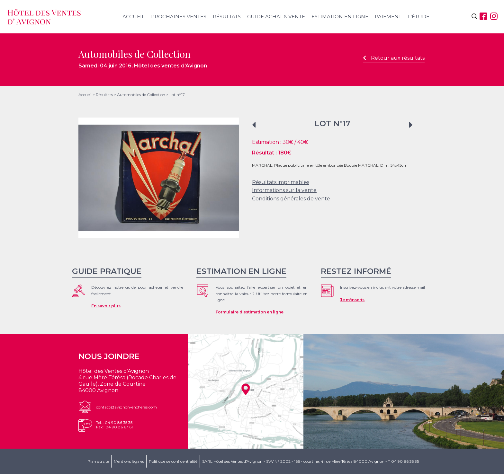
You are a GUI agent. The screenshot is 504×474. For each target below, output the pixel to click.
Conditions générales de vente (291, 199)
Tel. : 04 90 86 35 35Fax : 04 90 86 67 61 (114, 424)
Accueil (133, 16)
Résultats (227, 16)
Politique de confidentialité (173, 461)
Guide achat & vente (276, 16)
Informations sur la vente (284, 190)
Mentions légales (129, 461)
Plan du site (98, 461)
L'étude (418, 16)
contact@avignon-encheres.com (126, 407)
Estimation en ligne (339, 16)
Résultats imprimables (280, 182)
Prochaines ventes (178, 16)
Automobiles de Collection (141, 94)
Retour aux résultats (394, 58)
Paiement (388, 16)
